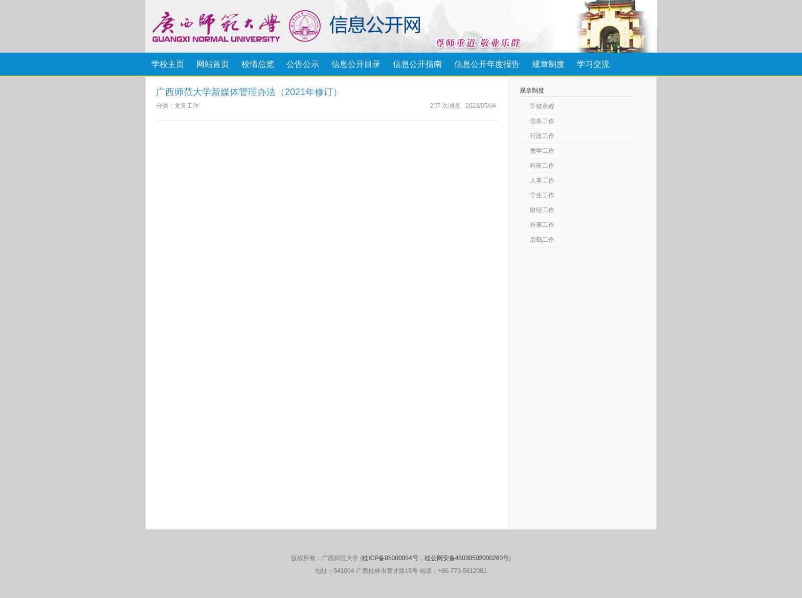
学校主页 (167, 64)
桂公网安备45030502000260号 (467, 558)
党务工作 (542, 121)
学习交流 (593, 64)
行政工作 (542, 136)
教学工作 (542, 150)
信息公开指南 (417, 64)
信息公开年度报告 (487, 64)
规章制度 (548, 64)
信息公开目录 (356, 64)
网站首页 (212, 64)
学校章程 (542, 106)
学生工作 (542, 195)
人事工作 (542, 180)
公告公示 (302, 64)
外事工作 (542, 224)
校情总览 (257, 64)
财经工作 (542, 210)
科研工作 (542, 165)
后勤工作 (542, 239)
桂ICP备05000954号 (390, 558)
